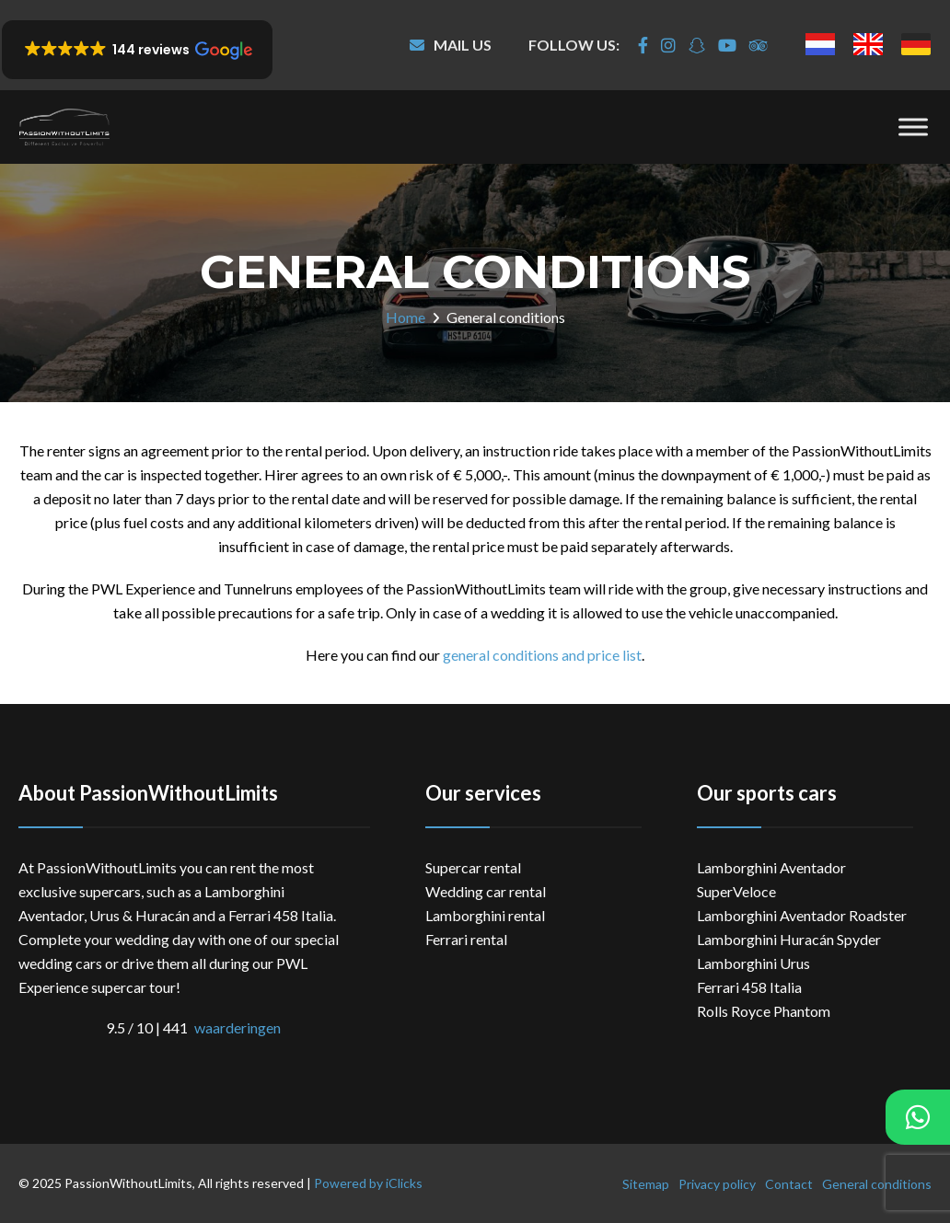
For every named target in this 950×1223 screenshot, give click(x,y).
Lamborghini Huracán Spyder (789, 939)
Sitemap (645, 1184)
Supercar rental (473, 867)
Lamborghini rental (485, 915)
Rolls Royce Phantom (763, 1011)
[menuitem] (820, 44)
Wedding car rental (485, 891)
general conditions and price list (542, 654)
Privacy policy (717, 1184)
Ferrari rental (466, 939)
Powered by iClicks (368, 1183)
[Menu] (913, 126)
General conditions (877, 1184)
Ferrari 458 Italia (749, 987)
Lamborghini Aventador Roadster (802, 915)
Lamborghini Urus (753, 963)
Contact (789, 1184)
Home (405, 317)
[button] (137, 49)
